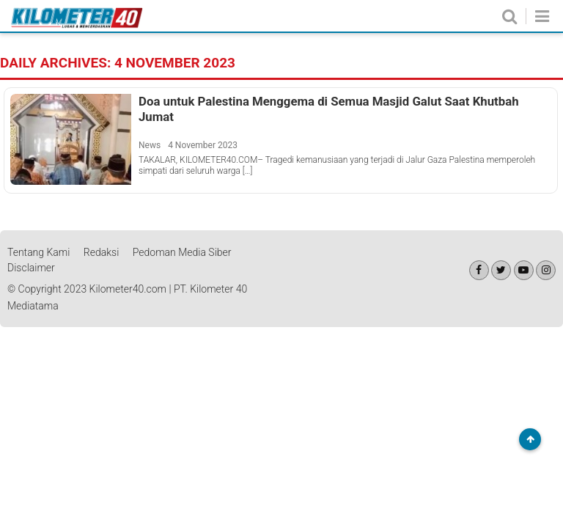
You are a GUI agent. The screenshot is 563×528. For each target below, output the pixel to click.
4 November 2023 (203, 145)
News (150, 145)
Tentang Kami (38, 252)
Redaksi (101, 252)
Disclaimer (31, 268)
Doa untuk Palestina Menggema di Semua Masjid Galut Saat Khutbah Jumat (329, 108)
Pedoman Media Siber (182, 252)
